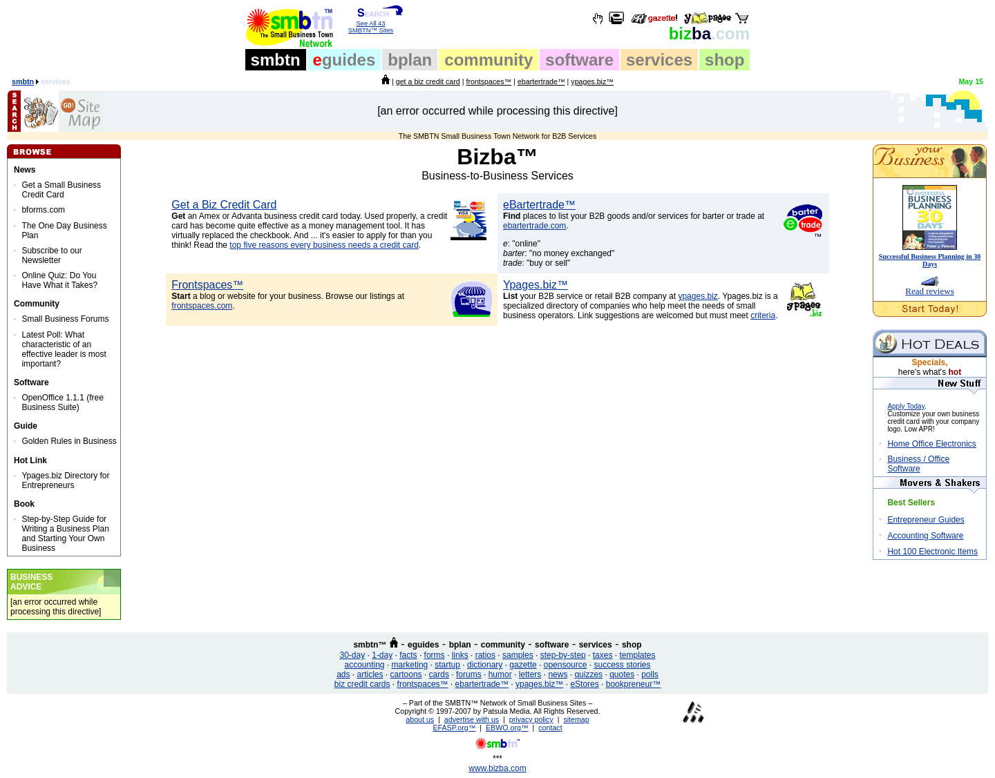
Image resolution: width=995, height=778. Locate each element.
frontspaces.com (201, 306)
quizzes (588, 674)
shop (724, 59)
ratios (485, 655)
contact (550, 727)
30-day (352, 655)
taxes (603, 655)
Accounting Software (925, 536)
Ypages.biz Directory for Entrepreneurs (65, 480)
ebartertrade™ (541, 81)
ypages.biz (697, 296)
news (557, 674)
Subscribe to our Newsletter (51, 255)
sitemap (576, 719)
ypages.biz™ (592, 81)
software (579, 59)
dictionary (484, 665)
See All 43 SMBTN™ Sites (370, 24)
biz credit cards (362, 684)
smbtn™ (369, 645)
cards (439, 674)
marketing (410, 665)
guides (344, 59)
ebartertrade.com (534, 226)
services (659, 59)
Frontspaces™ (207, 285)
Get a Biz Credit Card (223, 205)
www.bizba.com (497, 768)
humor (500, 674)
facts (408, 655)
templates (637, 655)
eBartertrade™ (539, 205)
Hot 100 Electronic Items (932, 551)
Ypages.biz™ (535, 285)
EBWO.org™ (507, 727)
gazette (522, 665)
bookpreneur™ (633, 684)
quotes (621, 674)
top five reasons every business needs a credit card (323, 245)
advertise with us (471, 719)
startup (447, 665)
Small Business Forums (64, 319)
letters (530, 674)
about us (420, 719)
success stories (622, 665)
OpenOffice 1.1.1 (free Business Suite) (62, 402)
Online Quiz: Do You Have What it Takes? (59, 280)
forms (434, 655)
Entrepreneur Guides (925, 520)
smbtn (276, 59)
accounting (365, 665)
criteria (762, 315)
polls (649, 674)
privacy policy (531, 719)
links (460, 655)
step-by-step (563, 655)
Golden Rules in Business (68, 441)
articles (370, 674)
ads (343, 674)
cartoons (406, 674)
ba (709, 33)
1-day (382, 655)
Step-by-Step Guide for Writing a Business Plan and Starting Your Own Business (65, 533)
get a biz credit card (428, 81)
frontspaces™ (488, 81)
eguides (423, 645)
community (488, 59)
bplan (410, 59)
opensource (565, 665)
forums (469, 674)
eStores (584, 684)
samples (517, 655)
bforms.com (43, 210)
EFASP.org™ (454, 727)
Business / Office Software (918, 464)
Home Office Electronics (931, 444)
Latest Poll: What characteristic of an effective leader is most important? (63, 349)
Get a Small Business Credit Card (61, 190)
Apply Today (906, 406)
